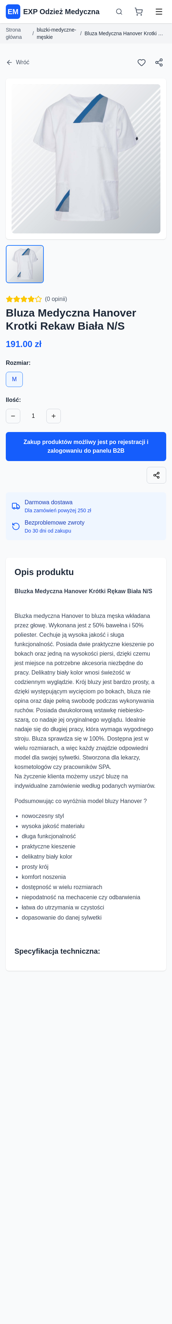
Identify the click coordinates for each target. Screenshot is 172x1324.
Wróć (17, 62)
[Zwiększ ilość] (53, 416)
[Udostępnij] (159, 62)
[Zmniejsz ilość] (13, 416)
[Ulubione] (141, 62)
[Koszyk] (138, 11)
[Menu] (159, 11)
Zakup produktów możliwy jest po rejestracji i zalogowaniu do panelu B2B (86, 446)
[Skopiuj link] (156, 475)
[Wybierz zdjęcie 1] (25, 264)
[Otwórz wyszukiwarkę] (119, 11)
